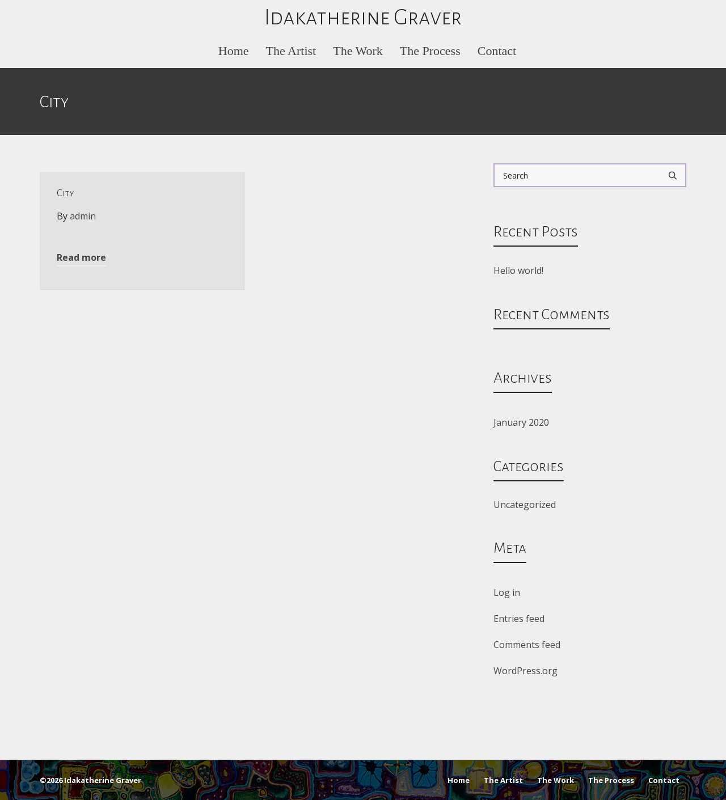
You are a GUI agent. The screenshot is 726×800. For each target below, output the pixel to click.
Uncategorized (524, 504)
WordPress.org (525, 670)
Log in (506, 592)
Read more (81, 257)
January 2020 (521, 422)
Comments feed (526, 644)
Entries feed (518, 618)
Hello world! (518, 270)
